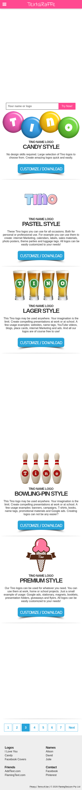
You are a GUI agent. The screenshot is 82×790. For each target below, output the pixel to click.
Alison (49, 751)
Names (51, 747)
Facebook (52, 771)
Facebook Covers (15, 759)
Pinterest (51, 775)
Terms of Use (43, 786)
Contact (51, 767)
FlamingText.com (15, 775)
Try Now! (67, 106)
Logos (9, 747)
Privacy (33, 786)
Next (72, 727)
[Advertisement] (41, 56)
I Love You (11, 751)
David (49, 755)
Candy (9, 755)
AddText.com (12, 771)
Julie (48, 759)
